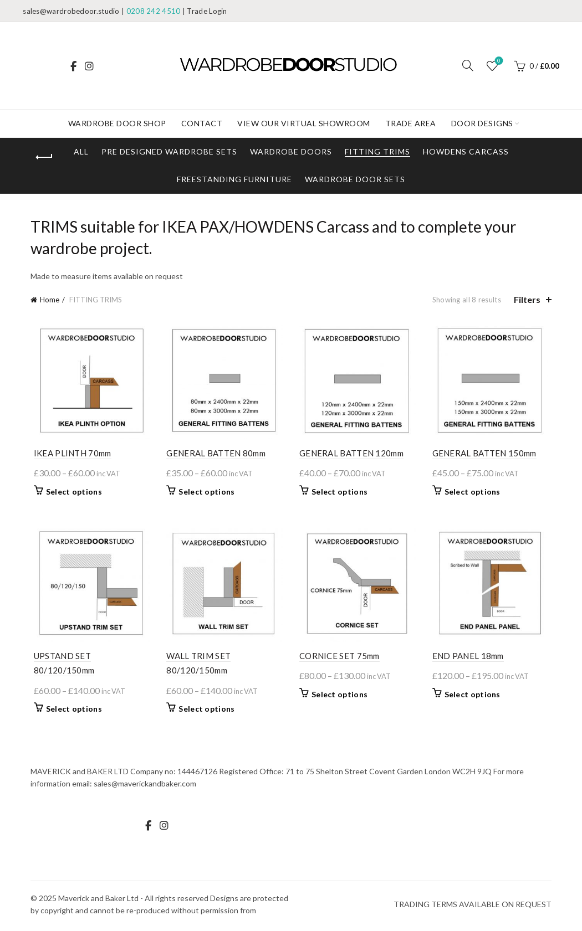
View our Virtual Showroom (303, 123)
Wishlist (497, 61)
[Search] (468, 65)
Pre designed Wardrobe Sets (169, 151)
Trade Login (207, 11)
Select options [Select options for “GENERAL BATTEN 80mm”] (205, 493)
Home (49, 299)
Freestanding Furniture (234, 179)
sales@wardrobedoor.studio (71, 11)
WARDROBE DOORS (291, 151)
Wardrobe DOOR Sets (355, 179)
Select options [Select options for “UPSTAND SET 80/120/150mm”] (71, 712)
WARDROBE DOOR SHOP (117, 123)
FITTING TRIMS (377, 151)
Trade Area (410, 123)
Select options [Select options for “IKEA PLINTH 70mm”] (71, 493)
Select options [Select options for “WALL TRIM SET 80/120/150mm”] (205, 712)
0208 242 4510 (153, 11)
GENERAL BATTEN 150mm (486, 455)
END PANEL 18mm (470, 659)
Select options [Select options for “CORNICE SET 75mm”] (339, 697)
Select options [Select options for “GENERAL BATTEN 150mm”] (474, 493)
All (81, 151)
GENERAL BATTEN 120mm (351, 455)
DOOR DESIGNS (482, 123)
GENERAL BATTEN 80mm (214, 455)
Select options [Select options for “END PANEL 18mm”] (474, 697)
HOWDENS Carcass (466, 151)
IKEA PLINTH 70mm (69, 455)
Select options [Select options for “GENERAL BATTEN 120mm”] (339, 493)
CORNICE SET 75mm (339, 659)
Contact (202, 123)
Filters (527, 299)
